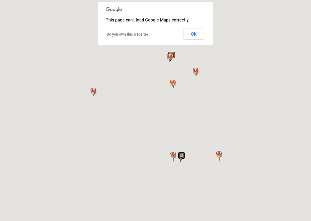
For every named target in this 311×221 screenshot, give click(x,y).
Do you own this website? (128, 34)
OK (193, 34)
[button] (196, 73)
